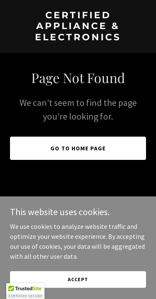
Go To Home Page (78, 148)
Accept (78, 279)
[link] (78, 38)
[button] (25, 291)
